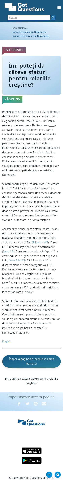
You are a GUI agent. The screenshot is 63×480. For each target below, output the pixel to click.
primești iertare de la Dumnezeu (31, 36)
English (6, 341)
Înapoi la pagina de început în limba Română (31, 361)
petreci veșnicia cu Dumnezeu (29, 32)
